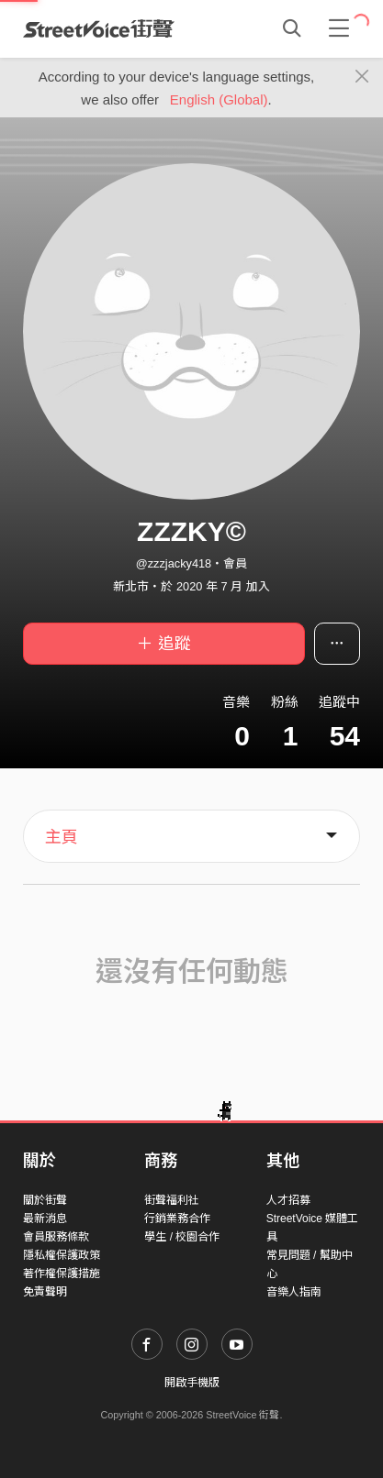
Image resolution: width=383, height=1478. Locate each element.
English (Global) (219, 99)
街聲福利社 (171, 1200)
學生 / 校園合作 (182, 1236)
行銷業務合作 (177, 1218)
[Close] (362, 77)
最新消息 (45, 1218)
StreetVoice (99, 28)
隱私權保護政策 (61, 1255)
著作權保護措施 (61, 1273)
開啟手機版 (192, 1382)
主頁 (61, 837)
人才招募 (288, 1200)
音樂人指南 (293, 1291)
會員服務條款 (56, 1236)
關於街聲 (45, 1200)
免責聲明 (45, 1291)
